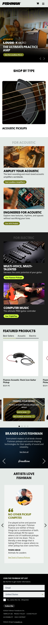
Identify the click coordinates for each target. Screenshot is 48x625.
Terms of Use (8, 614)
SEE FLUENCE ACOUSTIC (22, 416)
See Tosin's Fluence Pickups (19, 557)
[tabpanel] (24, 409)
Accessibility (8, 617)
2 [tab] (22, 426)
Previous (40, 58)
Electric (32, 336)
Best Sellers (8, 336)
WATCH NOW (22, 412)
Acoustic (22, 336)
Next (44, 58)
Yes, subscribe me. (18, 600)
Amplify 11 (18, 622)
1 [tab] (19, 426)
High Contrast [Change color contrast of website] (19, 617)
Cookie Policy (31, 614)
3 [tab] (24, 426)
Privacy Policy (19, 614)
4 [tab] (27, 426)
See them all (24, 452)
